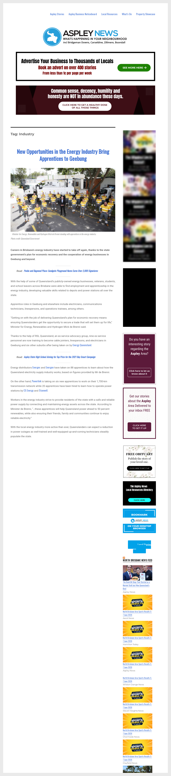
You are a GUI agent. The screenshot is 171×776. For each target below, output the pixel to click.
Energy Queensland (82, 345)
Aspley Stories (57, 14)
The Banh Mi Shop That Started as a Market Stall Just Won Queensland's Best (136, 585)
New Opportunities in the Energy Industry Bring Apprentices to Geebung (63, 154)
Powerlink (36, 381)
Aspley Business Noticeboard (83, 14)
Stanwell (43, 390)
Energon (50, 367)
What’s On (127, 14)
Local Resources (109, 14)
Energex (36, 367)
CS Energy (28, 390)
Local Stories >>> (142, 547)
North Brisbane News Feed (137, 560)
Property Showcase (145, 14)
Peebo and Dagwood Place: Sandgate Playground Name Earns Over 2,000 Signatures (61, 271)
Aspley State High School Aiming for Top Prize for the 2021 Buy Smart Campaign (59, 357)
